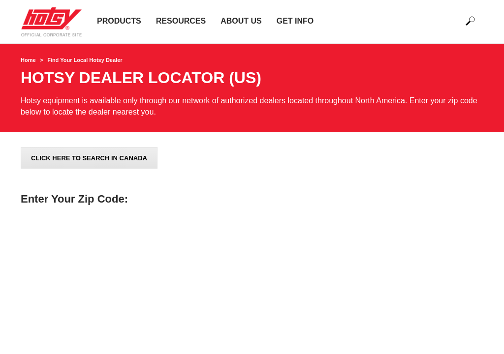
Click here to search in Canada (89, 158)
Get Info (295, 21)
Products (119, 21)
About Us (241, 21)
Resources (181, 21)
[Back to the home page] (55, 21)
